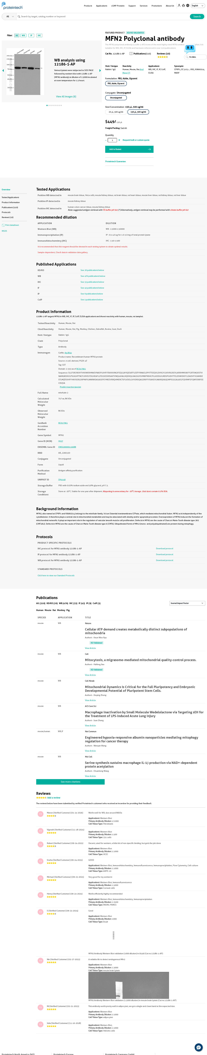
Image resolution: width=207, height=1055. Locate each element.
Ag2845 (68, 353)
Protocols (6, 212)
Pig (68, 610)
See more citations (70, 781)
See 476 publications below (93, 276)
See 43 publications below (92, 288)
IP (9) (88, 603)
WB (23, 35)
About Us (170, 6)
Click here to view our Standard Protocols (56, 575)
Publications (139, 53)
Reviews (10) (163, 53)
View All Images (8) (66, 96)
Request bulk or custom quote (136, 140)
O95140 (62, 479)
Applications (101, 6)
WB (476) (63, 603)
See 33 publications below (92, 282)
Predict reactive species (70, 387)
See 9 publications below (92, 294)
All (17, 35)
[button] (199, 1047)
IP (31, 35)
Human (39, 610)
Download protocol (164, 548)
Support (132, 6)
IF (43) (82, 603)
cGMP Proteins (117, 6)
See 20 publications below (92, 270)
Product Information (11, 202)
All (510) (40, 603)
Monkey (61, 610)
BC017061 (81, 369)
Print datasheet (10, 225)
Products (88, 6)
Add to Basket (115, 149)
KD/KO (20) (52, 603)
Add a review (53, 797)
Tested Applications (10, 197)
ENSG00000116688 (67, 447)
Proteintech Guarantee (115, 161)
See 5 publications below (92, 299)
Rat (54, 610)
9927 (60, 441)
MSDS (4, 231)
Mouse (48, 610)
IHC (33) (73, 603)
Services (143, 6)
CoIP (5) (96, 603)
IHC (39, 35)
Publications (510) (10, 207)
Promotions (157, 6)
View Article (90, 648)
